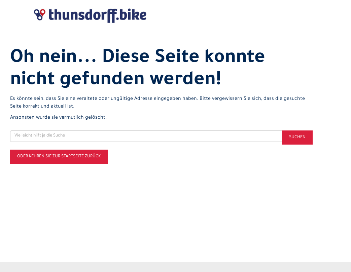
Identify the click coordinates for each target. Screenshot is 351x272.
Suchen (297, 137)
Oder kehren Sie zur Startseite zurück (59, 156)
